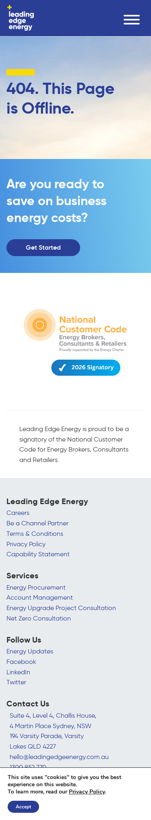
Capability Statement (38, 554)
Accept (23, 807)
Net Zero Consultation (38, 618)
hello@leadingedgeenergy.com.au (59, 757)
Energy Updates (29, 651)
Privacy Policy (26, 544)
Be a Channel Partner (37, 523)
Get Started (43, 247)
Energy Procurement (36, 587)
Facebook (21, 661)
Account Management (39, 597)
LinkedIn (18, 672)
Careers (17, 513)
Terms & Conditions (34, 533)
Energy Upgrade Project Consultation (61, 608)
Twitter (16, 682)
